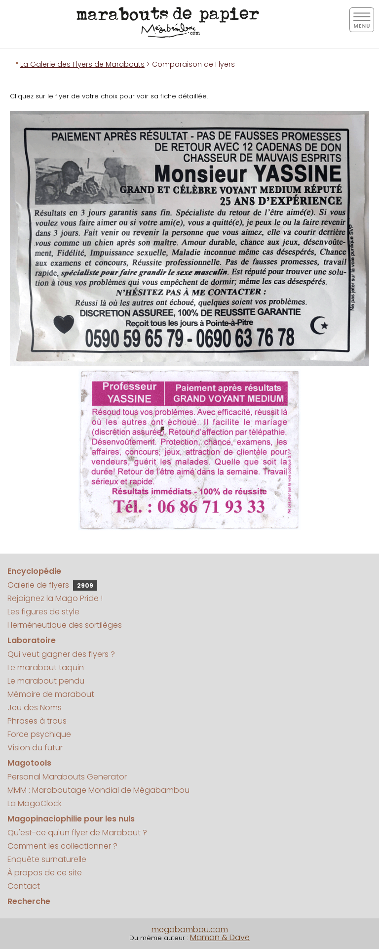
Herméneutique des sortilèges (64, 625)
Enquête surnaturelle (46, 859)
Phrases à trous (37, 721)
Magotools (29, 763)
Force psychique (39, 734)
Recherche (28, 901)
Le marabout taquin (45, 667)
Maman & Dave (220, 937)
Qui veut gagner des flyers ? (61, 654)
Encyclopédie (34, 571)
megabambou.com (190, 929)
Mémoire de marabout (50, 694)
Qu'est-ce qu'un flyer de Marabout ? (77, 832)
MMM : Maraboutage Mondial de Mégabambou (98, 790)
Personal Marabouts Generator (67, 776)
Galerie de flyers (52, 585)
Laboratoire (31, 640)
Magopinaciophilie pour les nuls (71, 818)
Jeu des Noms (34, 707)
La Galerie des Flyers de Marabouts (82, 64)
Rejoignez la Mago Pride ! (55, 598)
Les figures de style (43, 611)
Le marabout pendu (45, 681)
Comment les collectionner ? (62, 846)
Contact (23, 886)
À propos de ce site (44, 872)
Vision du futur (35, 747)
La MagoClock (34, 803)
